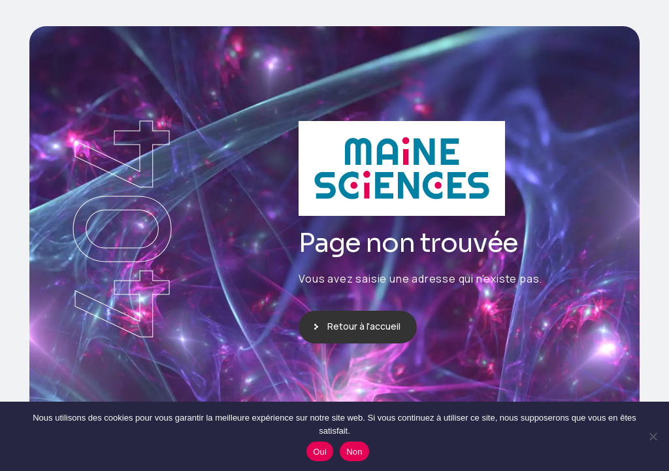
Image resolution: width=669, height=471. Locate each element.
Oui (320, 452)
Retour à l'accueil (363, 326)
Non (354, 452)
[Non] (652, 436)
